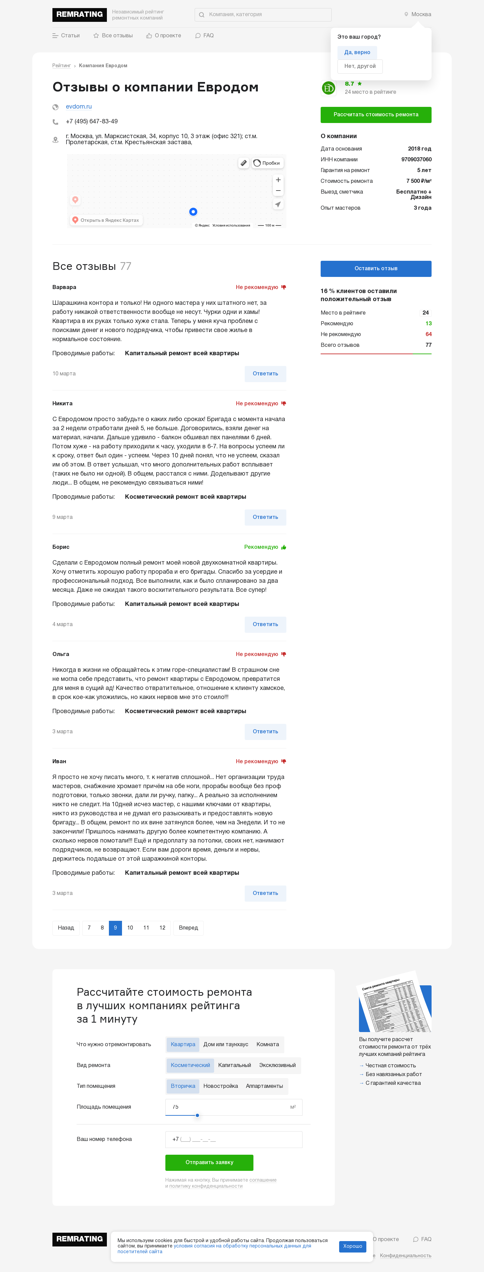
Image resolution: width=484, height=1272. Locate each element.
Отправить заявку (209, 1162)
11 (146, 928)
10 (130, 928)
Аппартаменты (264, 1086)
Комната (267, 1044)
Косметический (190, 1065)
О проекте (163, 36)
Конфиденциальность (406, 1256)
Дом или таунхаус (225, 1044)
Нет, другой (360, 66)
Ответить (265, 374)
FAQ (204, 36)
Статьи (66, 36)
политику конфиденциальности (206, 1186)
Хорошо (353, 1246)
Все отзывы (113, 36)
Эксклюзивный (277, 1065)
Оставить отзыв (376, 268)
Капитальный (234, 1065)
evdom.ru (79, 107)
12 (162, 928)
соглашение (263, 1180)
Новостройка (220, 1086)
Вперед (188, 928)
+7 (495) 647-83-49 (92, 122)
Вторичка (183, 1086)
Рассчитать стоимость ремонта (376, 115)
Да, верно (357, 52)
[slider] (197, 1115)
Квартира (183, 1044)
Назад (66, 928)
